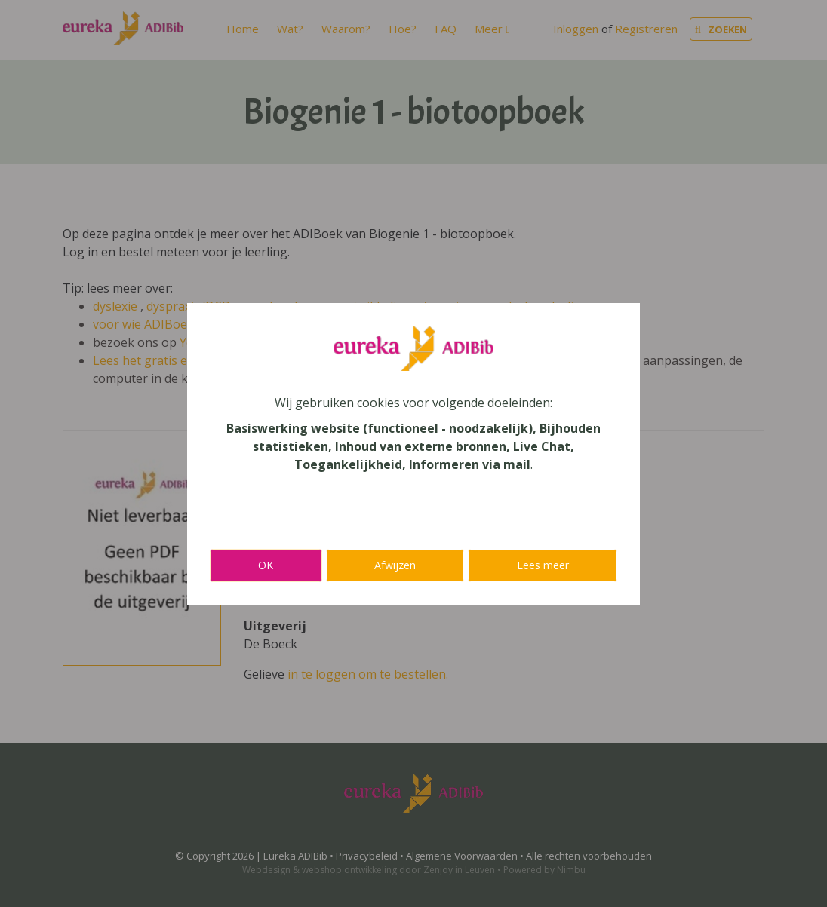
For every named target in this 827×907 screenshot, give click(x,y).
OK (265, 565)
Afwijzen (395, 565)
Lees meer (543, 565)
